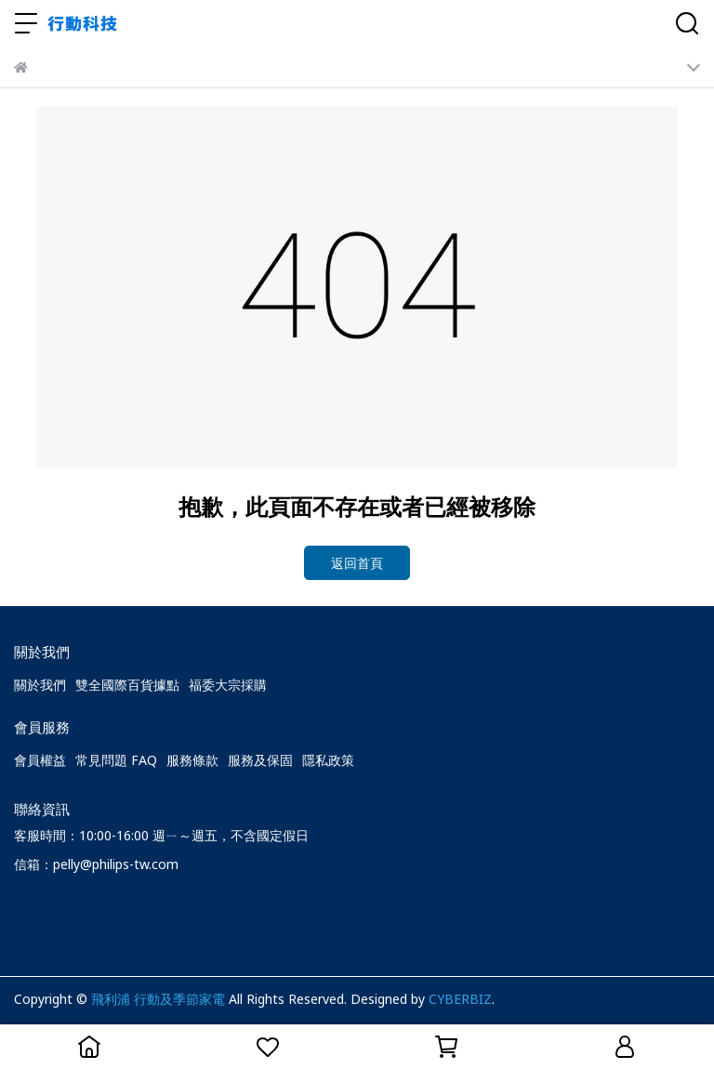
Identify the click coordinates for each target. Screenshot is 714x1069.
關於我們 (40, 684)
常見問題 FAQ (116, 760)
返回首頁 (357, 563)
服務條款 (192, 760)
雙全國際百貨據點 (127, 684)
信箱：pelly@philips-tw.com (96, 864)
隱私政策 (328, 760)
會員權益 (40, 760)
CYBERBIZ (460, 999)
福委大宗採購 (228, 684)
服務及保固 (260, 760)
